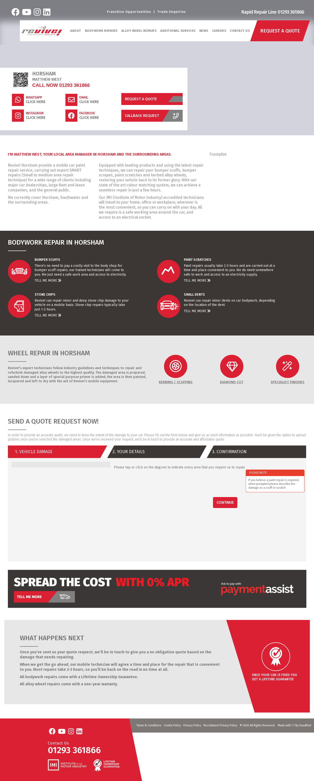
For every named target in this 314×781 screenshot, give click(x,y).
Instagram (34, 113)
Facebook (87, 113)
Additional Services (178, 31)
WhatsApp (34, 97)
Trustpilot (217, 154)
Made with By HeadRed (294, 725)
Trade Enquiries (171, 12)
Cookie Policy (172, 725)
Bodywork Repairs (101, 31)
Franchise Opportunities (129, 12)
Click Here (35, 102)
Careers (219, 31)
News (203, 31)
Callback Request (154, 116)
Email (83, 97)
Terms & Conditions (148, 725)
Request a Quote (154, 99)
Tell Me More (48, 280)
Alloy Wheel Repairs (139, 31)
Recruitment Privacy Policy (220, 725)
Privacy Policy (192, 725)
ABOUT (75, 31)
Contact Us (240, 31)
